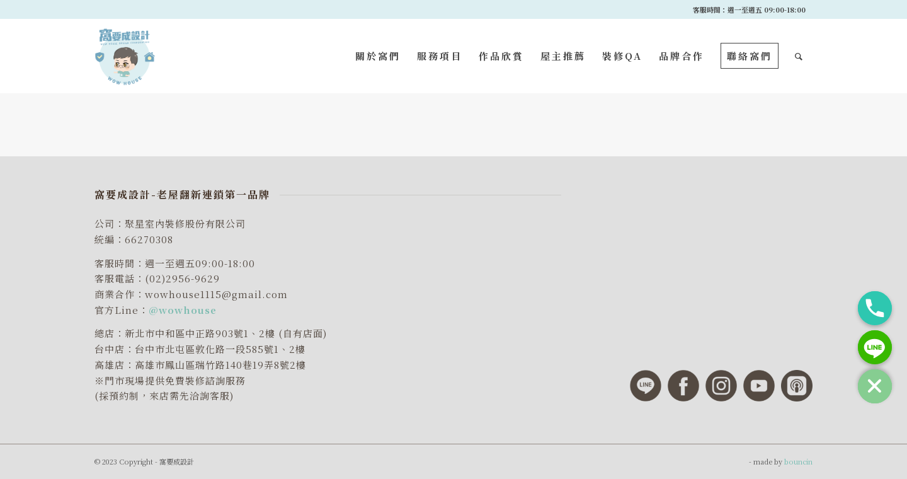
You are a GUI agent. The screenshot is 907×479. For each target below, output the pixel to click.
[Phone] (875, 308)
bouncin (798, 461)
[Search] (800, 56)
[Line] (875, 347)
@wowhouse (183, 309)
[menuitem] (378, 56)
